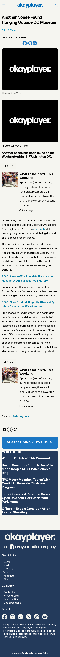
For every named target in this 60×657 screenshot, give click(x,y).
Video (6, 572)
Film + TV (8, 569)
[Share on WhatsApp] (35, 43)
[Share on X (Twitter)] (29, 43)
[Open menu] (4, 5)
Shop (6, 579)
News (6, 561)
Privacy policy (11, 595)
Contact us (9, 592)
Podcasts (9, 575)
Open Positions (12, 602)
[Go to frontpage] (30, 5)
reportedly (39, 229)
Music (6, 565)
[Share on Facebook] (24, 43)
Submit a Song (11, 599)
